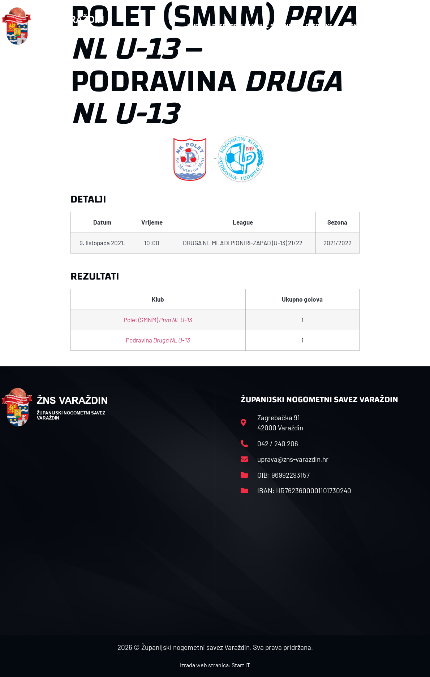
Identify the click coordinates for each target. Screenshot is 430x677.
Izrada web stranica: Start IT (215, 664)
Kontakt (358, 25)
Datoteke (318, 25)
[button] (414, 26)
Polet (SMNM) (158, 319)
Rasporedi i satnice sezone (252, 25)
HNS (192, 25)
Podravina (158, 340)
